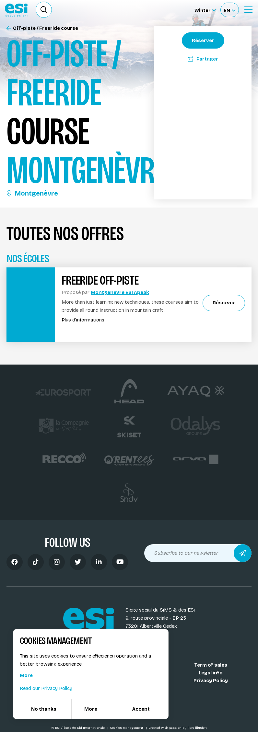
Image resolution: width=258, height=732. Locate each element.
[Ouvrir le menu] (248, 9)
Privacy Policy (211, 680)
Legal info (211, 673)
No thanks (43, 709)
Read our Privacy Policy (46, 688)
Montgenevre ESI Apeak (120, 292)
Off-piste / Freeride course (42, 28)
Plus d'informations (83, 320)
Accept (141, 709)
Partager (203, 59)
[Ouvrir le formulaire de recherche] (44, 10)
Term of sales (210, 665)
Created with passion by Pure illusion (177, 728)
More (26, 675)
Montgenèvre (32, 193)
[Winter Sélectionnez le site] (205, 10)
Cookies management (127, 728)
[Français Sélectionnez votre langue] (229, 10)
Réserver (203, 40)
